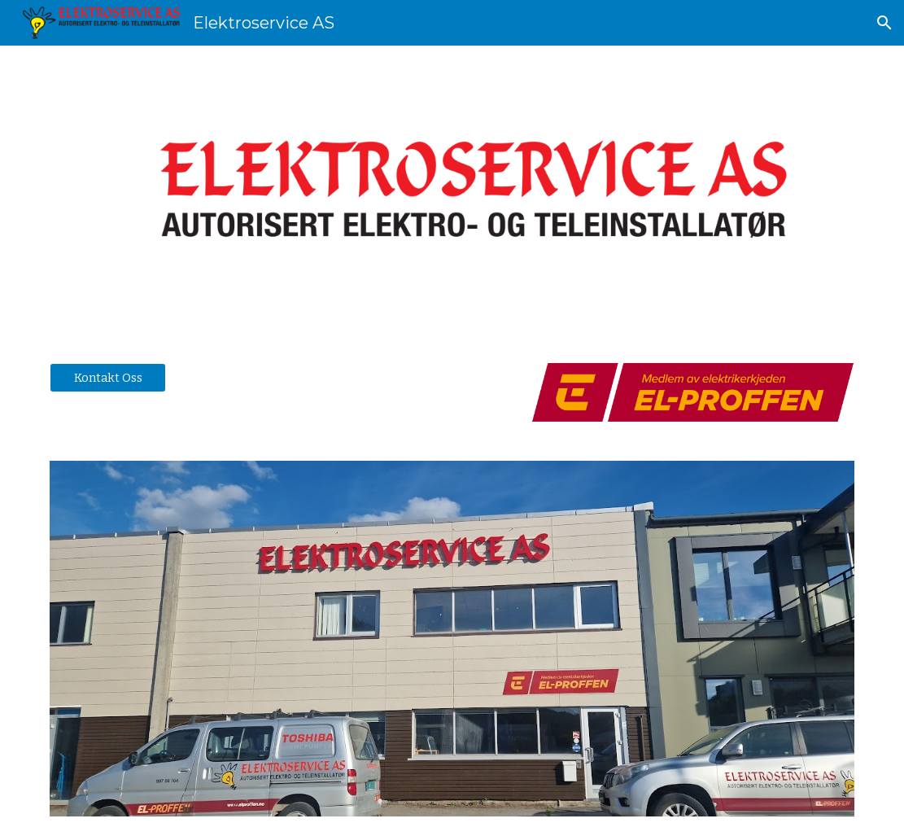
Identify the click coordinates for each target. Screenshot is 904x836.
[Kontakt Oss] (108, 377)
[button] (884, 22)
